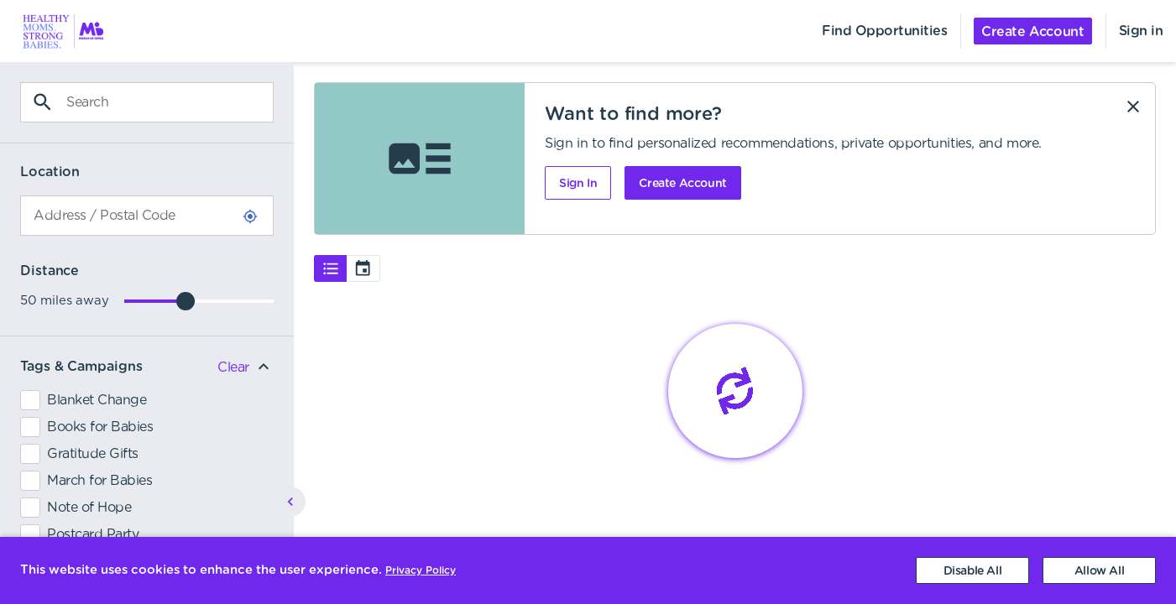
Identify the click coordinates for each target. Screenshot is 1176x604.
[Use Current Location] (250, 216)
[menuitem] (53, 31)
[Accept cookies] (1099, 570)
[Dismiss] (1133, 106)
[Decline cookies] (972, 570)
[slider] (185, 301)
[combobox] (147, 215)
